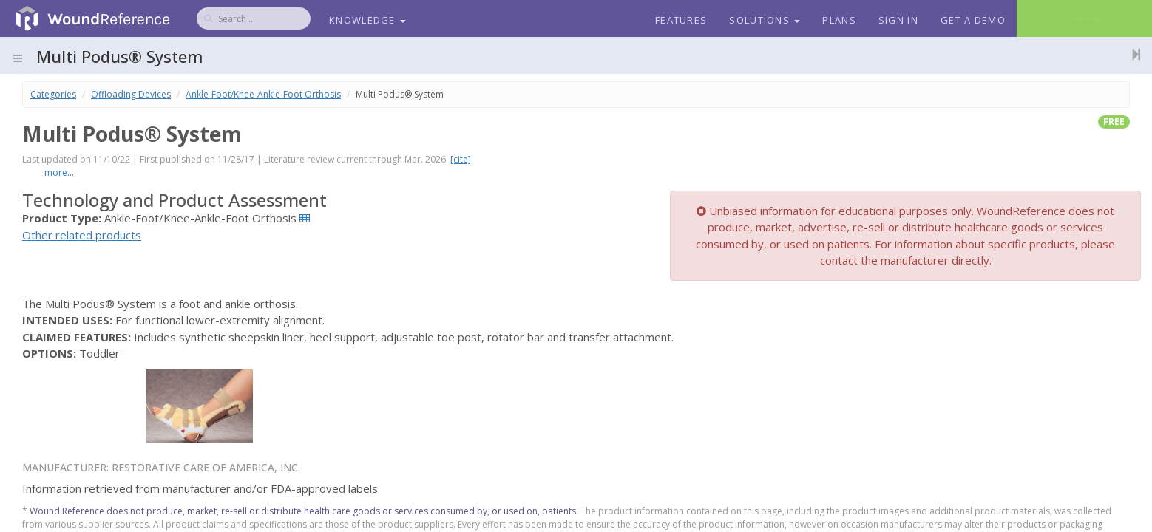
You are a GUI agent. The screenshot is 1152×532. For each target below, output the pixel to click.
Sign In (898, 20)
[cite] (460, 159)
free (1114, 121)
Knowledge (367, 20)
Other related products (81, 235)
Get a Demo (973, 20)
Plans (839, 20)
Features (681, 20)
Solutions (764, 20)
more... (59, 172)
